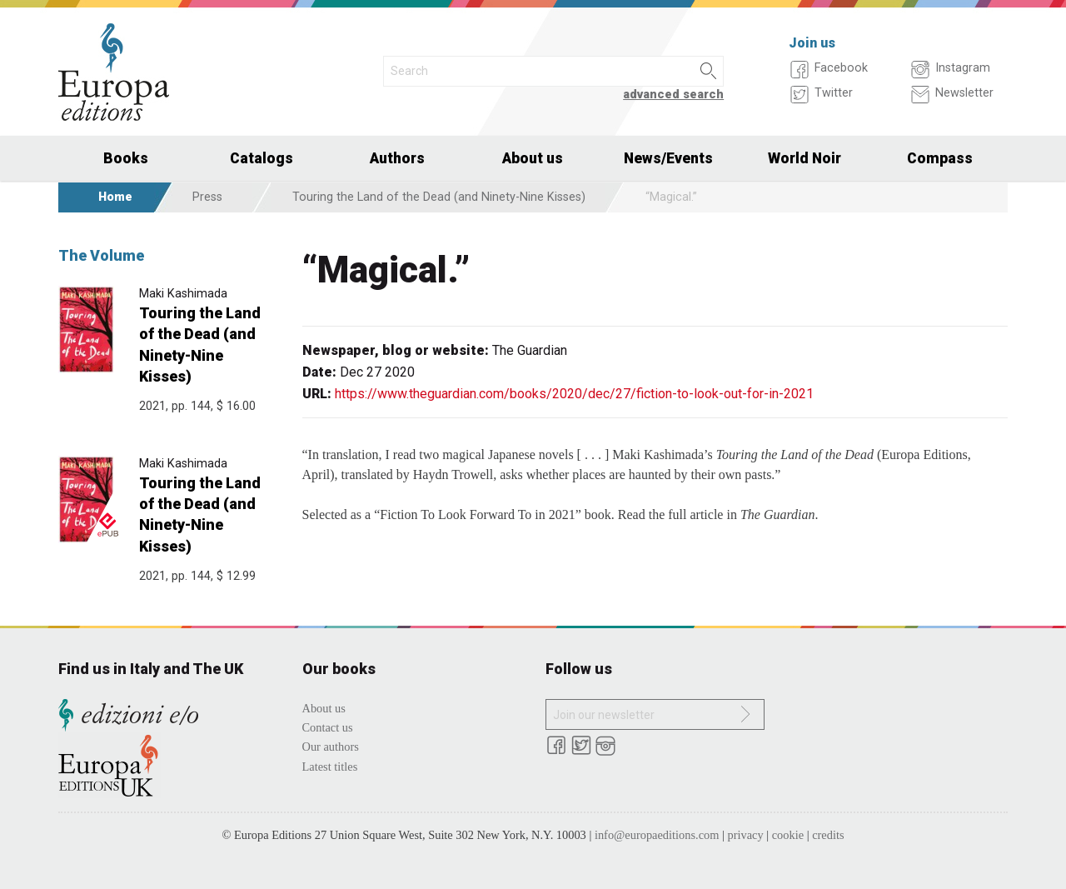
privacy (746, 835)
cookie (788, 835)
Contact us (327, 727)
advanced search (673, 94)
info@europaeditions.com (657, 835)
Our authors (330, 746)
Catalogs (261, 158)
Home (115, 197)
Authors (397, 158)
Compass (940, 158)
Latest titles (330, 766)
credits (828, 835)
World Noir (804, 158)
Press (207, 197)
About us (532, 158)
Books (125, 158)
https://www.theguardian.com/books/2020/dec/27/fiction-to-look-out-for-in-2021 (574, 394)
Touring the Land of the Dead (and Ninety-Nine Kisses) (438, 197)
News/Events (668, 158)
